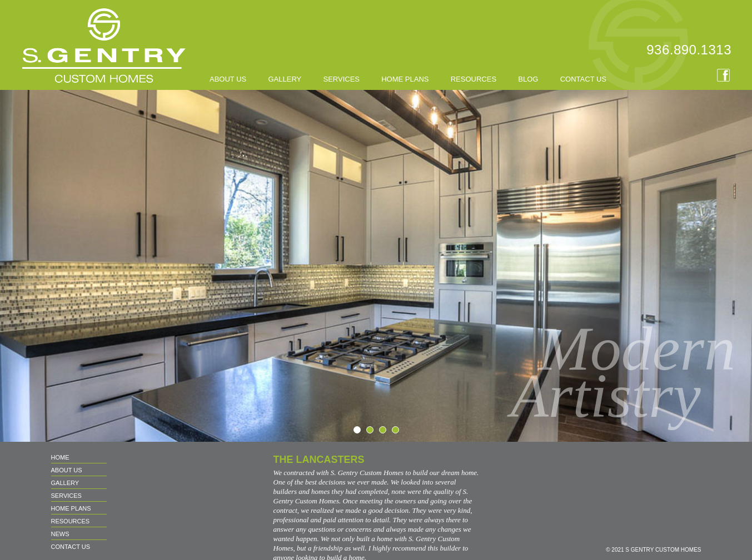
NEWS (60, 534)
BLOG (528, 79)
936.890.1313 (688, 49)
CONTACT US (583, 79)
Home (60, 457)
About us (228, 79)
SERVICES (341, 79)
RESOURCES (473, 79)
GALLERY (284, 79)
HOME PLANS (405, 79)
